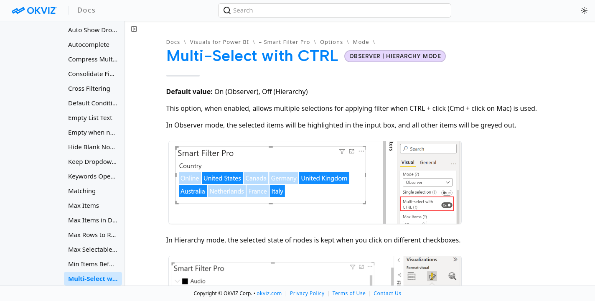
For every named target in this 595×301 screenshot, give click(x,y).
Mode (361, 42)
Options (331, 42)
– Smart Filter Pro (284, 42)
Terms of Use (349, 293)
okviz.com (269, 293)
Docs (173, 42)
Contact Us (387, 293)
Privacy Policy (307, 293)
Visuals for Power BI (219, 42)
